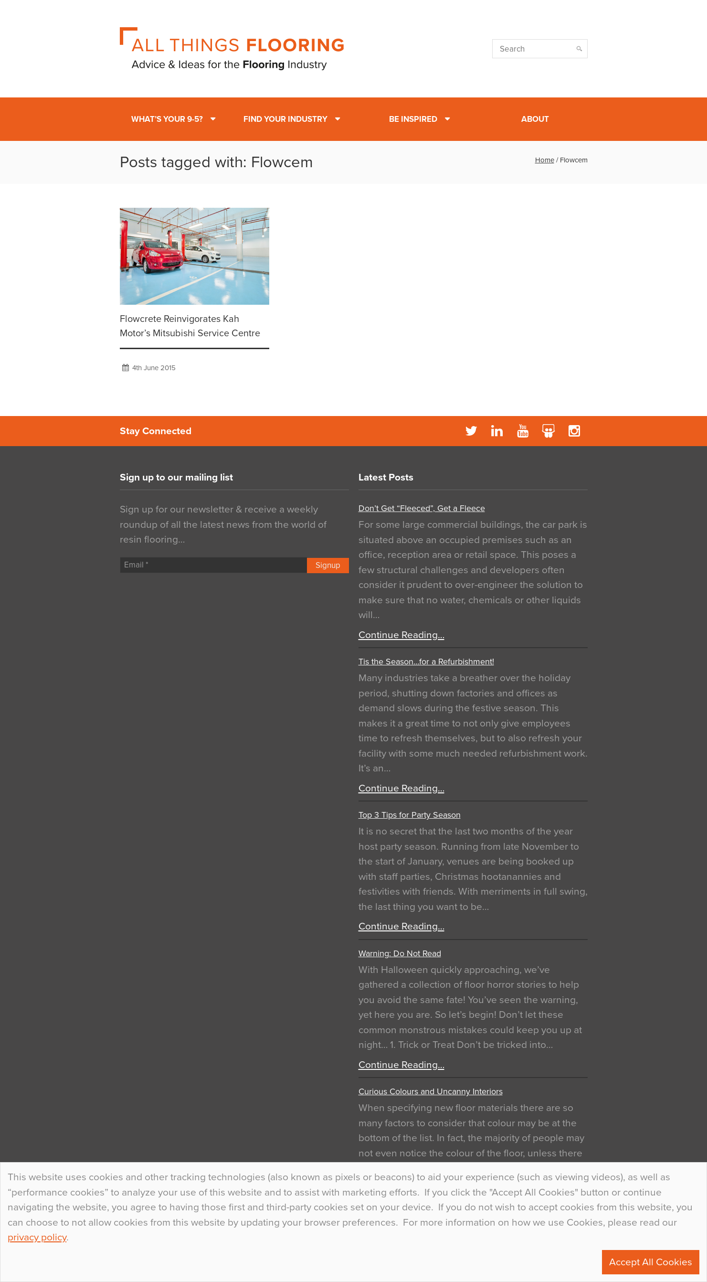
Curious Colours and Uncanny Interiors (431, 1091)
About (535, 119)
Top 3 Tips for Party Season (410, 815)
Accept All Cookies (650, 1262)
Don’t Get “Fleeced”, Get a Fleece (422, 508)
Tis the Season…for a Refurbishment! (426, 661)
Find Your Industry (285, 119)
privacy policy (37, 1237)
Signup (328, 565)
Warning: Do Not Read (400, 953)
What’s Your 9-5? (167, 119)
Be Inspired (413, 119)
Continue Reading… (401, 635)
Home (544, 160)
